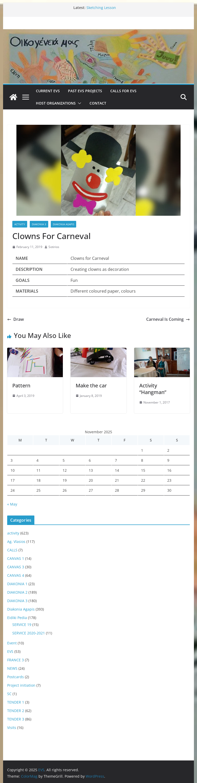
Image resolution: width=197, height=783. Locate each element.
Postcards (15, 676)
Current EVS (48, 90)
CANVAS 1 (15, 558)
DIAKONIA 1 (17, 583)
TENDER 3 (15, 719)
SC (9, 693)
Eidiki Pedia (17, 617)
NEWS (12, 668)
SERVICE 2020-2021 (28, 633)
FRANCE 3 (15, 659)
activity (19, 224)
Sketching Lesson (101, 7)
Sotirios (53, 247)
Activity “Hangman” (152, 389)
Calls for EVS (123, 90)
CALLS (12, 550)
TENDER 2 (15, 710)
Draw (15, 319)
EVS (10, 651)
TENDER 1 (15, 702)
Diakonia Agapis (63, 224)
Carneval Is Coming (168, 319)
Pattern (21, 385)
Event (12, 643)
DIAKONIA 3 (39, 224)
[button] (78, 103)
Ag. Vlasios (16, 541)
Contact (98, 103)
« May (12, 504)
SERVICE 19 (21, 624)
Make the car (91, 385)
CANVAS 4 (15, 575)
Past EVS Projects (85, 90)
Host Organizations (56, 103)
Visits (11, 727)
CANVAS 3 (15, 566)
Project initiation (21, 685)
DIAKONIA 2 (17, 592)
